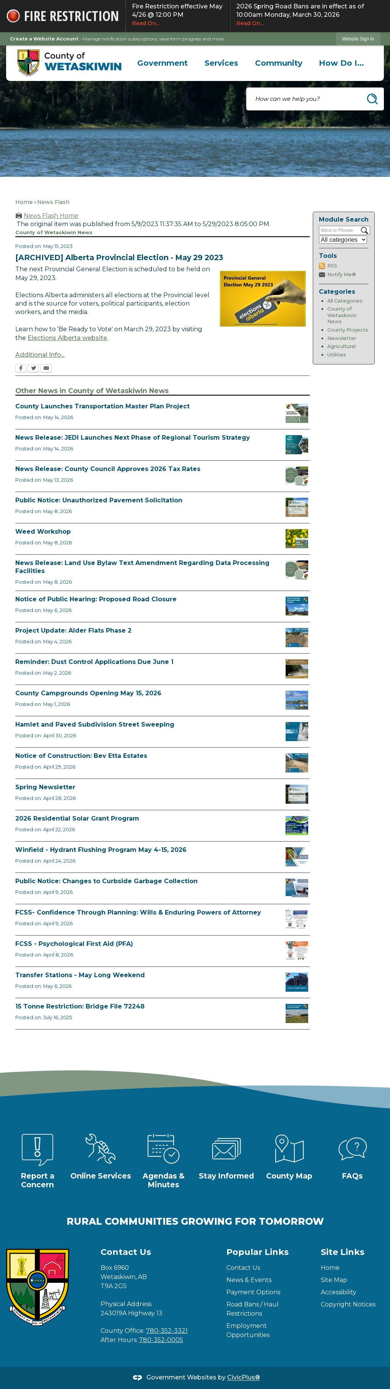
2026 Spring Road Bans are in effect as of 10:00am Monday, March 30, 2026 (310, 15)
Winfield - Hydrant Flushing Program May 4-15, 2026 (101, 849)
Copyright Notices (348, 1304)
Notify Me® (341, 274)
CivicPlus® (243, 1377)
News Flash (53, 202)
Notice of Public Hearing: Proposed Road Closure (96, 599)
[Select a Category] (343, 240)
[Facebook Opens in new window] (20, 369)
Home (24, 202)
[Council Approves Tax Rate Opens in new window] (297, 476)
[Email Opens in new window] (46, 369)
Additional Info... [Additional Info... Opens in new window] (40, 354)
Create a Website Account (44, 39)
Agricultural (341, 346)
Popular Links (257, 1252)
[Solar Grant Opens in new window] (297, 825)
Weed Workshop (43, 531)
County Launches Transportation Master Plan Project (102, 406)
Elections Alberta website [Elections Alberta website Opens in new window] (67, 338)
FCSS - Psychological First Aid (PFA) (74, 943)
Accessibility (338, 1292)
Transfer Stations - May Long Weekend (80, 975)
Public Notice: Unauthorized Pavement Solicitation (98, 500)
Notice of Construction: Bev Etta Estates (81, 755)
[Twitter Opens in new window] (33, 369)
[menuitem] (163, 63)
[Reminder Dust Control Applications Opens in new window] (297, 669)
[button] (372, 98)
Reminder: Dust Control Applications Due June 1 (94, 661)
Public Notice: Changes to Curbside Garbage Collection (106, 881)
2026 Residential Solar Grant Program (77, 818)
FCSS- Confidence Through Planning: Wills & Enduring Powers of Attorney (138, 912)
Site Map (334, 1280)
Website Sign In (358, 39)
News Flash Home (51, 215)
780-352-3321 (167, 1330)
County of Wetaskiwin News (342, 315)
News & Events (248, 1280)
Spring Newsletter (45, 787)
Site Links (342, 1252)
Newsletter (341, 338)
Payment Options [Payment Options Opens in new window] (253, 1292)
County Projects (347, 330)
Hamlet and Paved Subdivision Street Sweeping (94, 724)
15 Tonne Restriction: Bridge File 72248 (80, 1006)
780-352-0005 (161, 1340)
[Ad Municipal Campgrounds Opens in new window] (297, 700)
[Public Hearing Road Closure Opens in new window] (297, 606)
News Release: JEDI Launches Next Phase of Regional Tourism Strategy (132, 437)
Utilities (336, 355)
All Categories (344, 301)
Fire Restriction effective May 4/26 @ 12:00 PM (177, 15)
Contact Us (243, 1267)
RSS (332, 266)
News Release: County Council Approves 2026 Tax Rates (107, 469)
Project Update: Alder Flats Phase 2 (73, 630)
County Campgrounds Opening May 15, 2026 (88, 693)
